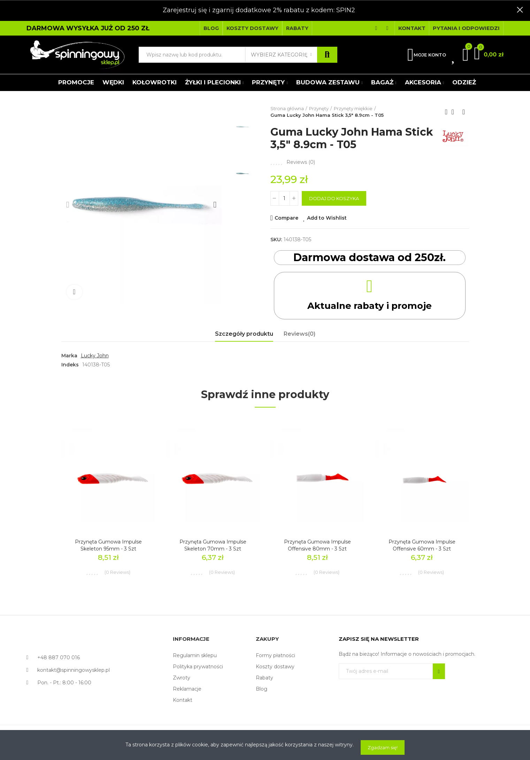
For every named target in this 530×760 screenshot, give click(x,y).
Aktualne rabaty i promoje (369, 305)
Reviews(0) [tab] (299, 333)
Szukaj (327, 55)
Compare (286, 218)
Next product (464, 111)
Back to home (455, 111)
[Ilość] (284, 198)
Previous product (446, 111)
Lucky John (95, 355)
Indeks (70, 365)
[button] (211, 28)
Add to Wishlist (327, 218)
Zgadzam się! (383, 747)
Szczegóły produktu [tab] (244, 333)
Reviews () (300, 162)
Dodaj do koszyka (334, 198)
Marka (69, 355)
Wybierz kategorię (279, 55)
